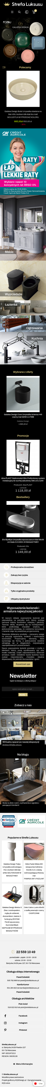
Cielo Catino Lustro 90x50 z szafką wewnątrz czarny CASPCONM (34, 910)
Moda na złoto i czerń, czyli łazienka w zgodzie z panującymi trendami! (20, 804)
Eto (27, 546)
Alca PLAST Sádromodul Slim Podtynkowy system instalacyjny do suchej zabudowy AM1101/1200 (23, 479)
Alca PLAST (27, 485)
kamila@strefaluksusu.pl (29, 988)
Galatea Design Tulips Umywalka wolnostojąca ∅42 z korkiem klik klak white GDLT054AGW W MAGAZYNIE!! (12, 870)
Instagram (15, 1023)
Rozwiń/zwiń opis (23, 664)
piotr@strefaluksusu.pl (29, 1007)
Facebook (15, 1015)
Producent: (23, 466)
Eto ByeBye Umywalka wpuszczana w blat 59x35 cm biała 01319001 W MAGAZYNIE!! (23, 541)
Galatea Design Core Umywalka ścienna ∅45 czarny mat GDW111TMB (23, 415)
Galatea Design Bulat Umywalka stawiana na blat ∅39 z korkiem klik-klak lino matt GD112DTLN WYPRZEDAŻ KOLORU (23, 114)
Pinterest (15, 1030)
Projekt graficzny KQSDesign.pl (14, 1080)
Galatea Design (23, 421)
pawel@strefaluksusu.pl (29, 980)
